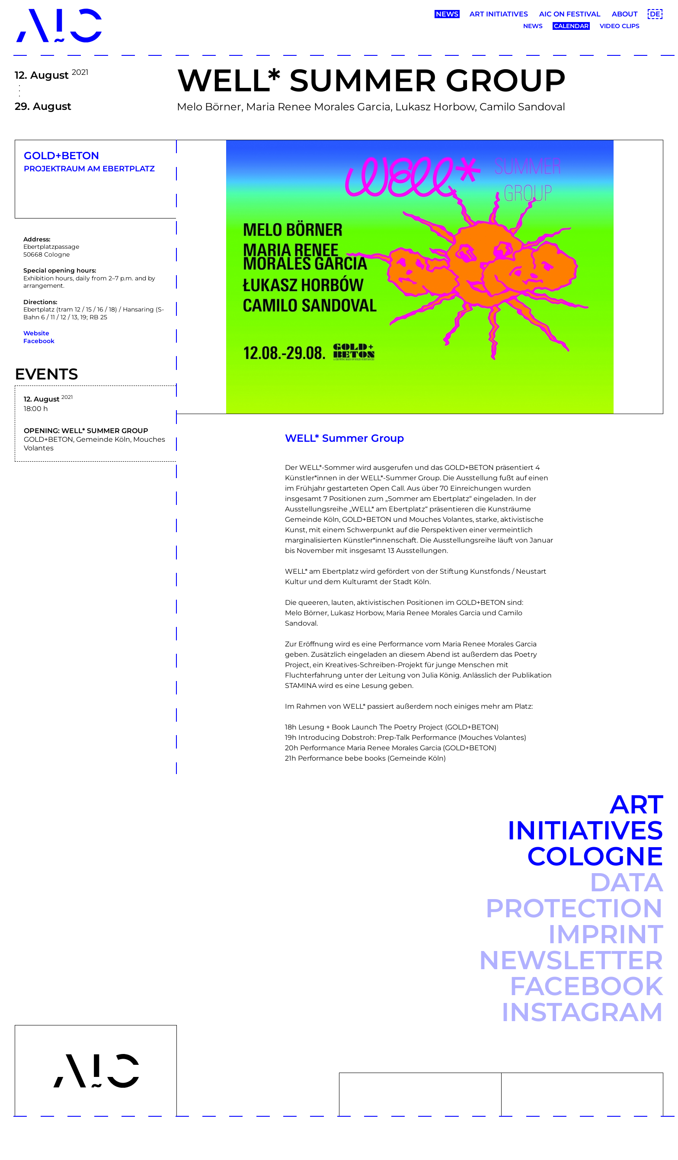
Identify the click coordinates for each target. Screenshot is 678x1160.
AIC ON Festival (570, 14)
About (625, 14)
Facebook (38, 341)
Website (36, 333)
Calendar (571, 26)
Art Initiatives (499, 14)
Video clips (620, 26)
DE (655, 14)
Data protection (574, 895)
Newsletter (571, 960)
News (447, 14)
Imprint (605, 934)
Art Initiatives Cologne (585, 830)
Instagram (582, 1012)
